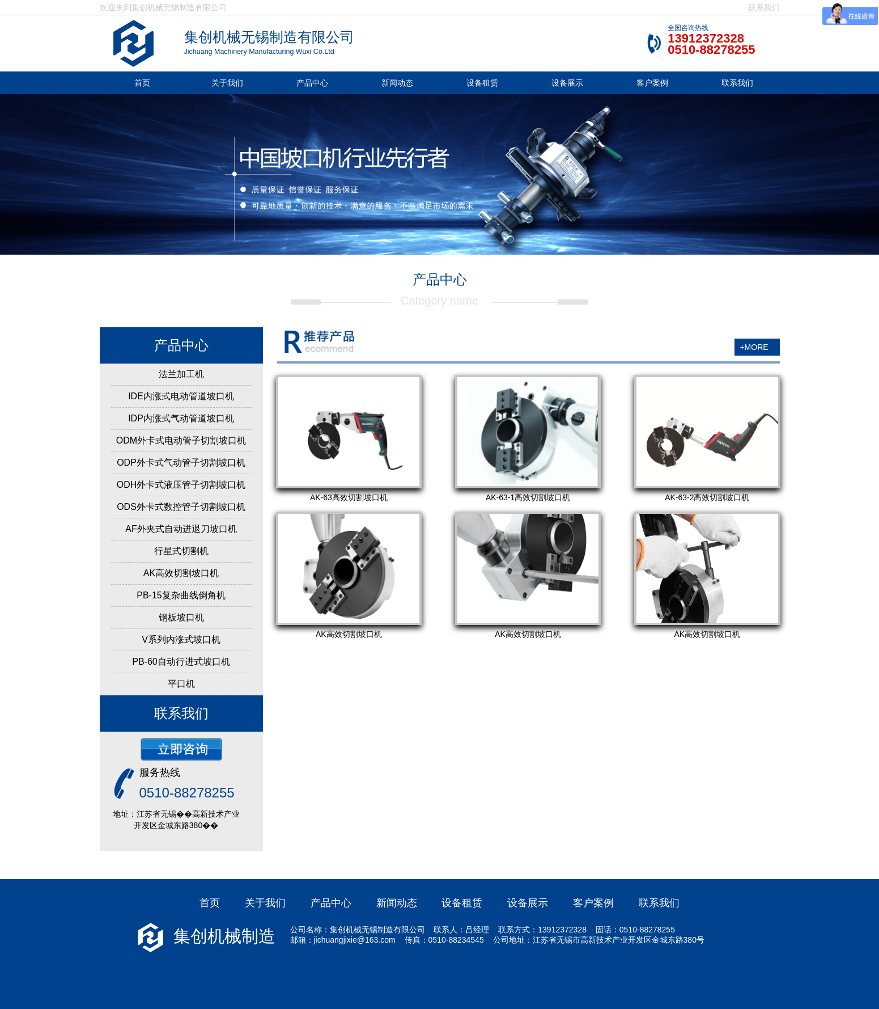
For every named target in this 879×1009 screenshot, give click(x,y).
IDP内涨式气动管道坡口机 (181, 418)
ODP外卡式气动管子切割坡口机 (181, 462)
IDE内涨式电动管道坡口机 (181, 396)
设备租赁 (482, 82)
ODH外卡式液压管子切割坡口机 (181, 484)
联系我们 (764, 7)
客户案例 (652, 82)
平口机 (181, 684)
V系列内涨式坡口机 (181, 639)
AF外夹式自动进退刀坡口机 (180, 529)
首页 (142, 82)
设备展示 (567, 82)
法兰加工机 (181, 374)
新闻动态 (397, 82)
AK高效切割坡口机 (181, 573)
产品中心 (312, 82)
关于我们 (227, 82)
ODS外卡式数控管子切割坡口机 (181, 507)
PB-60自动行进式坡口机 (181, 661)
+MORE (754, 347)
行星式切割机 (181, 551)
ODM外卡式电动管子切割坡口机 (181, 440)
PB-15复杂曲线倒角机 (181, 595)
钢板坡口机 (181, 617)
